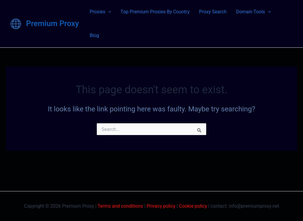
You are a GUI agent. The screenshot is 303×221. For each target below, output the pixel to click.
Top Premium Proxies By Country (154, 12)
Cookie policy (193, 206)
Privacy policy (160, 206)
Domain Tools (253, 12)
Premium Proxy (52, 23)
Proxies (100, 12)
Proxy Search (213, 12)
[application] (108, 12)
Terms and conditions (120, 206)
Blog (94, 35)
